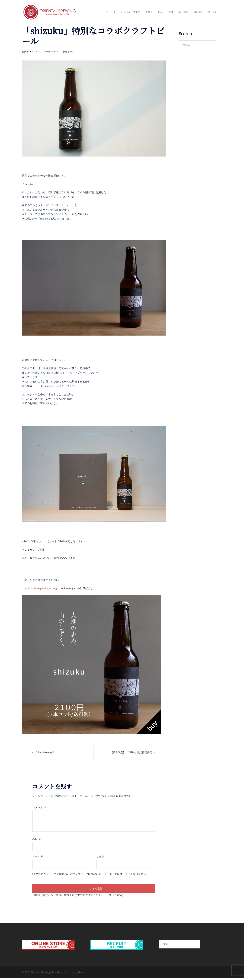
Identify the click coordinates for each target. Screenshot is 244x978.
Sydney (79, 971)
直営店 (149, 12)
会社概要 (183, 12)
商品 (160, 12)
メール (38, 856)
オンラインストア (130, 12)
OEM (170, 12)
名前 (36, 838)
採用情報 (198, 12)
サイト (100, 856)
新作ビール (68, 51)
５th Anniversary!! (45, 752)
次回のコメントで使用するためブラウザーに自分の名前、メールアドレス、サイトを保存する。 (92, 873)
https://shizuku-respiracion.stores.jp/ (41, 588)
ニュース (111, 12)
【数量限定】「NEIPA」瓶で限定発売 (130, 752)
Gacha (34, 51)
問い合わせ (213, 12)
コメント (39, 807)
